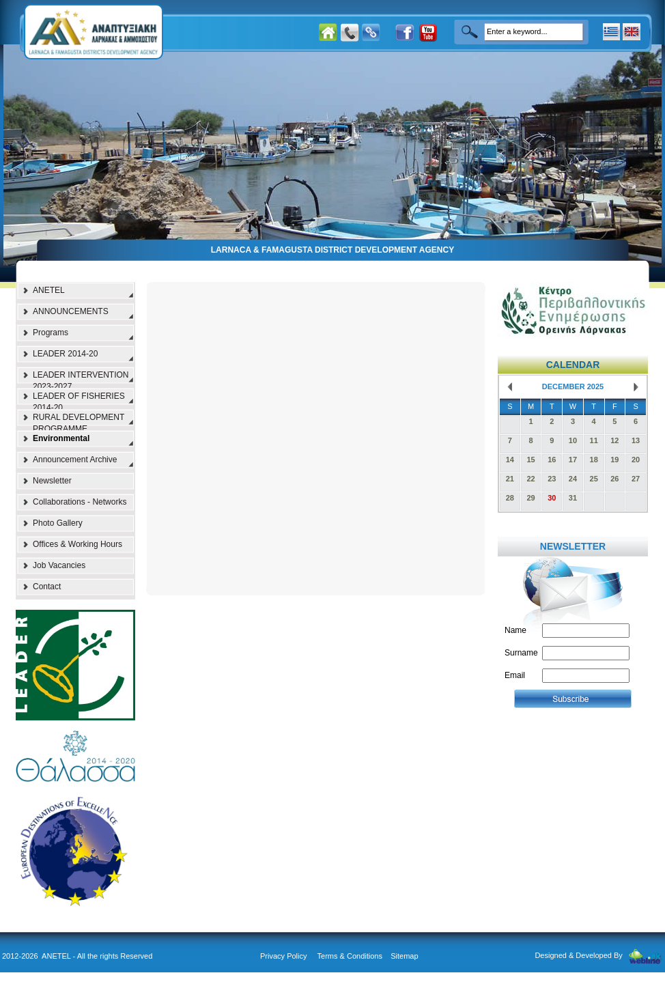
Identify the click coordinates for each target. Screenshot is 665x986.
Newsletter (52, 480)
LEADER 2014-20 (65, 353)
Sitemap (404, 956)
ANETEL (49, 290)
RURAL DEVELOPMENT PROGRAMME (78, 421)
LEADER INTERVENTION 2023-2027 (80, 379)
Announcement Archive (75, 459)
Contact (47, 586)
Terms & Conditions (349, 956)
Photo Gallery (58, 523)
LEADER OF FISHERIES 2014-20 (79, 400)
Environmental (61, 438)
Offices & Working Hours (77, 544)
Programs (50, 332)
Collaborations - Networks (79, 502)
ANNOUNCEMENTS (71, 311)
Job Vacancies (59, 565)
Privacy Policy (283, 956)
